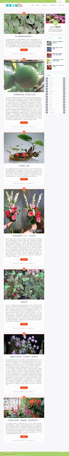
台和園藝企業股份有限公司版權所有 (10, 454)
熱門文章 (50, 38)
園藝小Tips (51, 78)
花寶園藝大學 (38, 5)
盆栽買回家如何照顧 (53, 5)
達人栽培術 (51, 107)
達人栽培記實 (51, 109)
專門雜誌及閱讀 (51, 83)
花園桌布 (50, 99)
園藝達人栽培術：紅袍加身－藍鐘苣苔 (24, 357)
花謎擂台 (50, 104)
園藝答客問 (51, 81)
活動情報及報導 (51, 91)
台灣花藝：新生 (24, 166)
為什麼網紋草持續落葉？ (24, 36)
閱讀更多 (24, 49)
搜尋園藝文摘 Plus (45, 5)
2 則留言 (33, 126)
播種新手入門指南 (61, 5)
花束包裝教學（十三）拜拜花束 (24, 236)
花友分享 (50, 96)
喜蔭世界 (24, 302)
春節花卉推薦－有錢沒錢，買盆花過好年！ (24, 420)
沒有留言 (33, 53)
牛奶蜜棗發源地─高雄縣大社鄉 (24, 94)
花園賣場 (32, 5)
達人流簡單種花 (51, 112)
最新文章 (60, 38)
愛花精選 (50, 86)
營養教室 (50, 94)
